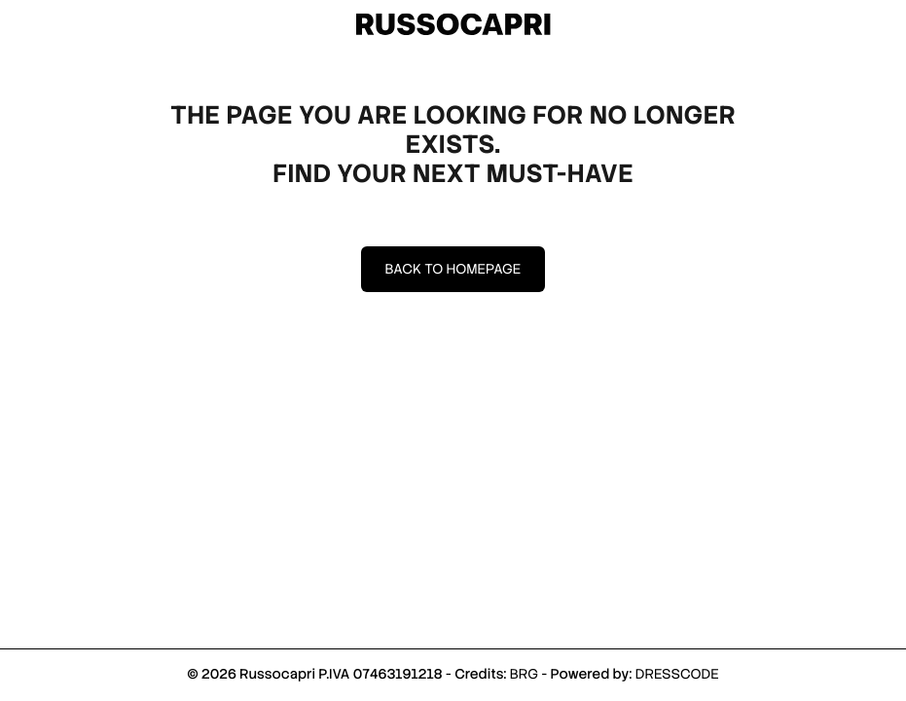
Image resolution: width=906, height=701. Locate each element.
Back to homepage (453, 269)
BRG (524, 674)
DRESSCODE (677, 674)
